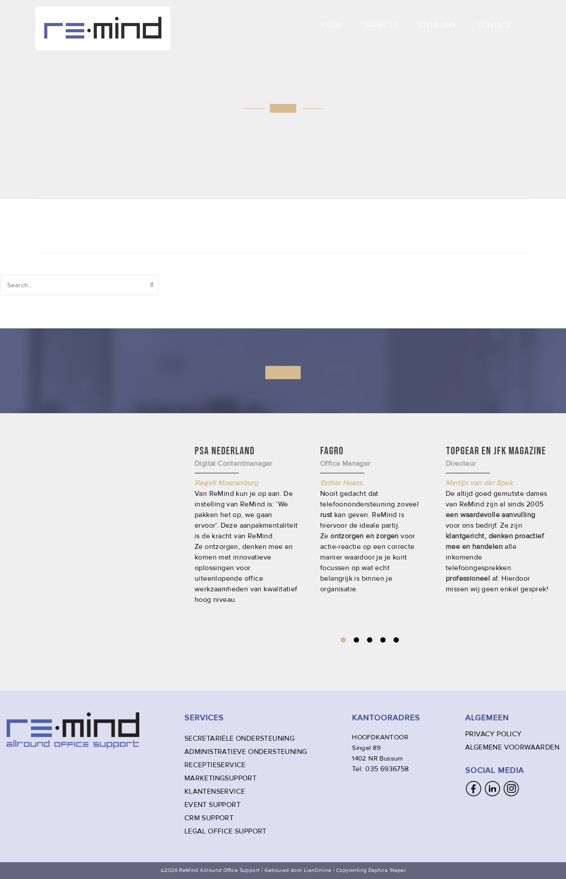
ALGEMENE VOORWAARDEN (512, 747)
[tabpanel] (372, 519)
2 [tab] (356, 640)
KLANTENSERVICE (214, 791)
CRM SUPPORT (208, 818)
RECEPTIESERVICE (215, 765)
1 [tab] (343, 640)
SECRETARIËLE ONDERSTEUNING (239, 738)
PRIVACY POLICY (493, 734)
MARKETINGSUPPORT (220, 778)
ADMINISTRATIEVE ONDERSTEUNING (245, 751)
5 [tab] (396, 640)
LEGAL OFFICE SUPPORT (225, 831)
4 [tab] (383, 640)
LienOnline (318, 870)
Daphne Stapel (386, 870)
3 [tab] (369, 640)
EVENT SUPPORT (212, 804)
